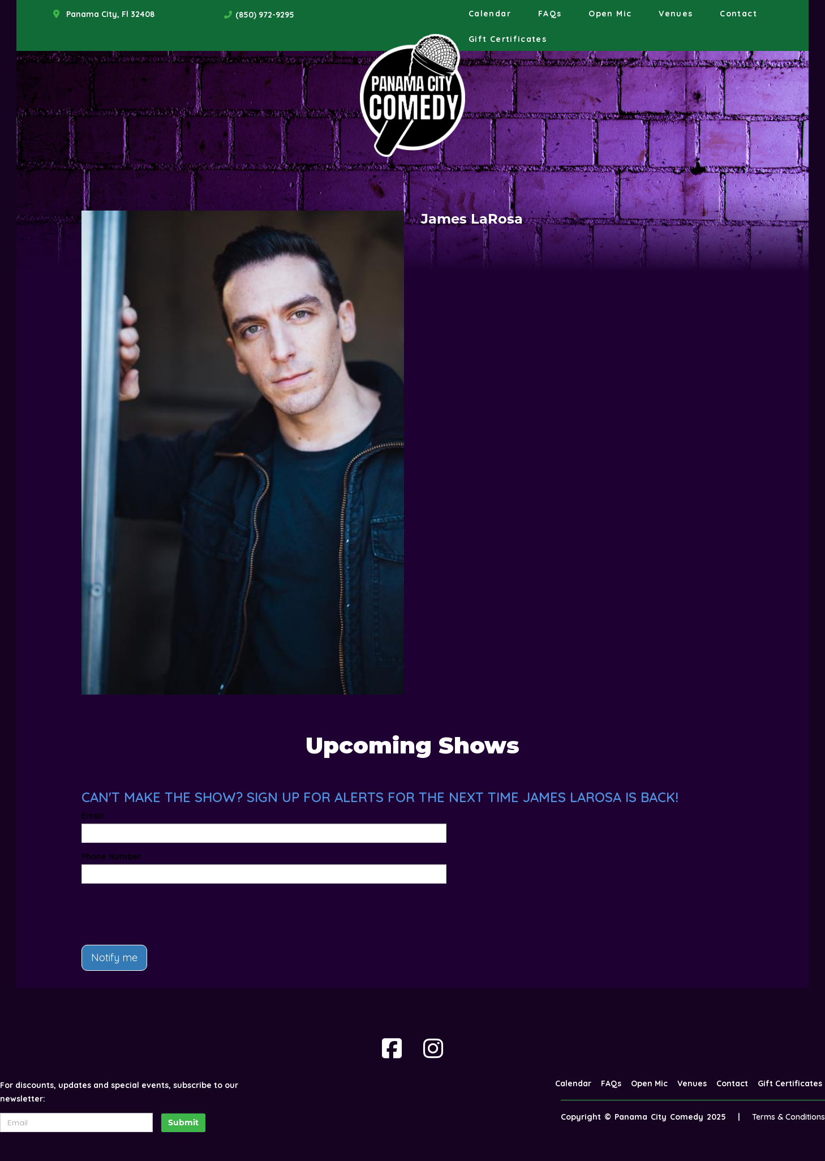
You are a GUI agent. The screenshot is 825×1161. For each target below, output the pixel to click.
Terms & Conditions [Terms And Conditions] (788, 1117)
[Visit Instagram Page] (433, 1048)
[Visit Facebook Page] (392, 1048)
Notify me (114, 957)
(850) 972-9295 (264, 15)
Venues (676, 13)
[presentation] (167, 914)
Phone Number (111, 856)
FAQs (549, 13)
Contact (738, 13)
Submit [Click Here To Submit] (183, 1122)
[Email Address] (76, 1122)
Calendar (490, 13)
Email (92, 816)
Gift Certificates (508, 39)
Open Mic (609, 13)
